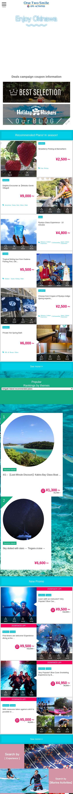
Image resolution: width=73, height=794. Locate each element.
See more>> (36, 366)
